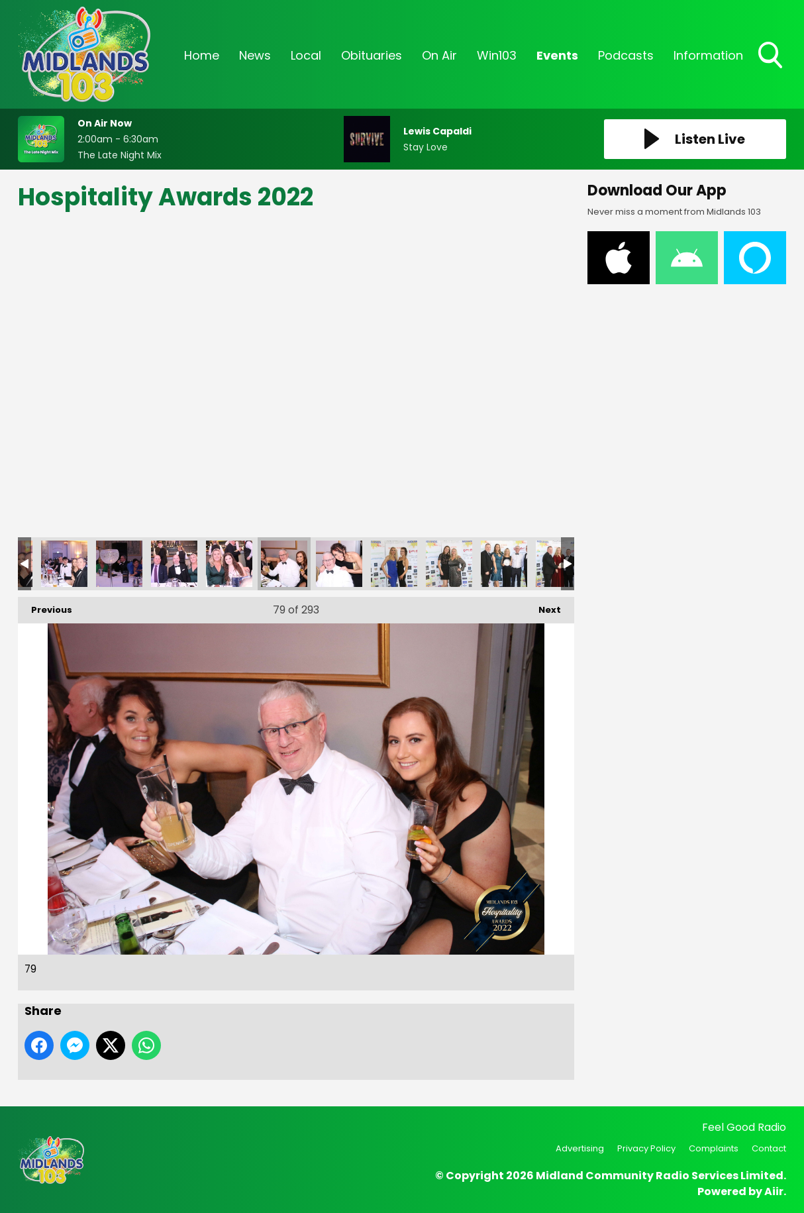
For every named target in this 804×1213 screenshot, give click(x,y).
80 (339, 564)
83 (504, 564)
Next (543, 606)
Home (201, 55)
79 (284, 564)
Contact (769, 1148)
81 (394, 564)
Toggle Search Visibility (771, 56)
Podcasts (626, 55)
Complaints (713, 1148)
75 (64, 564)
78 (229, 564)
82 (449, 564)
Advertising (580, 1148)
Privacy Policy (646, 1148)
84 (559, 564)
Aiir (773, 1191)
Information (708, 55)
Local (306, 55)
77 (174, 564)
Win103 (497, 55)
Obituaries (371, 55)
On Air (439, 55)
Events (557, 55)
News (255, 55)
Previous (45, 606)
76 (119, 564)
